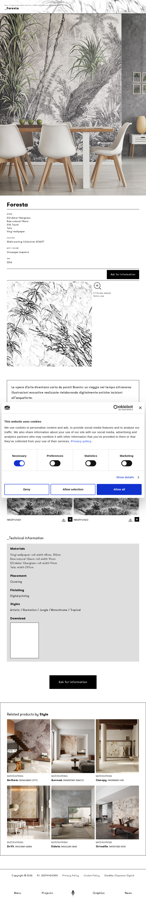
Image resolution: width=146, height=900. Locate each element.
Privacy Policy (70, 875)
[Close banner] (140, 407)
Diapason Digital (124, 875)
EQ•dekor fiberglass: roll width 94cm (33, 563)
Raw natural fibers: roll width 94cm (33, 559)
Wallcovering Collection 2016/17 (43, 5)
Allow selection (73, 489)
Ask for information (123, 274)
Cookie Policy (92, 875)
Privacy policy (81, 441)
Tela (9, 228)
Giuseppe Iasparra (18, 252)
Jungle (44, 610)
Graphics (99, 893)
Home (6, 5)
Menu (17, 893)
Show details (125, 477)
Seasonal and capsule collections (20, 5)
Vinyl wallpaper (16, 231)
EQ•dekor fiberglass (18, 217)
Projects (47, 893)
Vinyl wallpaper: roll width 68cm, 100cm (35, 555)
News (128, 893)
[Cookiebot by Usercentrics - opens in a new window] (116, 408)
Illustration (30, 610)
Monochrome (59, 610)
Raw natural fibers (18, 221)
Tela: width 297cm (21, 567)
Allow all (119, 489)
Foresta (57, 5)
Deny (26, 489)
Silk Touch (13, 224)
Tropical (75, 610)
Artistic (15, 610)
